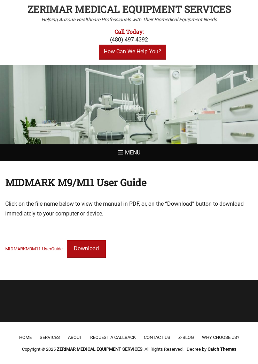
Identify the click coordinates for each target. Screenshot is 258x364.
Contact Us (157, 337)
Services (50, 337)
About (75, 337)
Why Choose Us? (220, 337)
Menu (132, 152)
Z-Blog (186, 337)
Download (86, 248)
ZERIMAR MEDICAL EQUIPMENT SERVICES (129, 9)
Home (25, 337)
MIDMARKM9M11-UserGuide (34, 248)
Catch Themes (222, 349)
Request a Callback (113, 337)
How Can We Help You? (132, 51)
